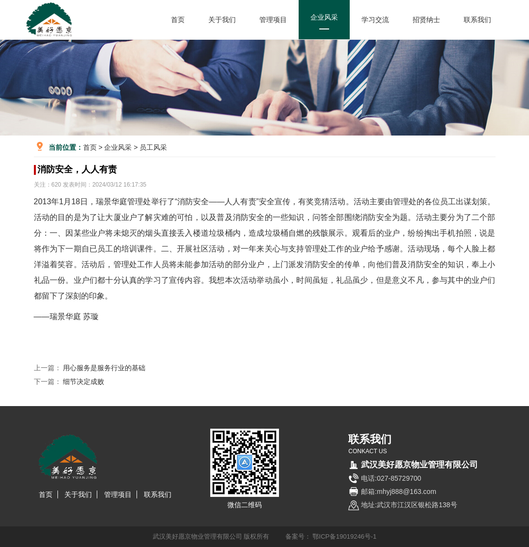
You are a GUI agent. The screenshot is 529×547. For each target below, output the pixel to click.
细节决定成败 (83, 381)
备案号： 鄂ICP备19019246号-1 (331, 536)
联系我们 (477, 20)
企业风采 (324, 21)
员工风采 (153, 147)
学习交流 (375, 20)
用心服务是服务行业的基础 (103, 368)
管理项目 (273, 20)
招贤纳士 (426, 20)
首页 (178, 20)
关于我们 (222, 20)
